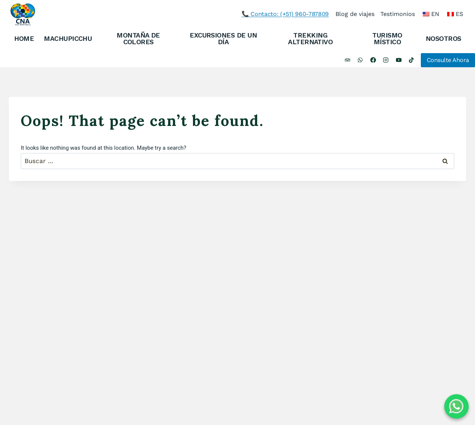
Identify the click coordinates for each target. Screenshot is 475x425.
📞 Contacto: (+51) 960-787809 (285, 13)
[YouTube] (398, 60)
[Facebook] (373, 60)
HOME (24, 38)
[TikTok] (411, 60)
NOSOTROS (443, 38)
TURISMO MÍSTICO (387, 38)
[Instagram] (386, 60)
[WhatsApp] (360, 60)
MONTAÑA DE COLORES (138, 38)
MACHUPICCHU (68, 38)
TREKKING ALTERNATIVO (310, 38)
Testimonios (397, 13)
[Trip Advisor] (347, 60)
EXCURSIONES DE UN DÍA (223, 38)
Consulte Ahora (448, 60)
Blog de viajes (354, 13)
